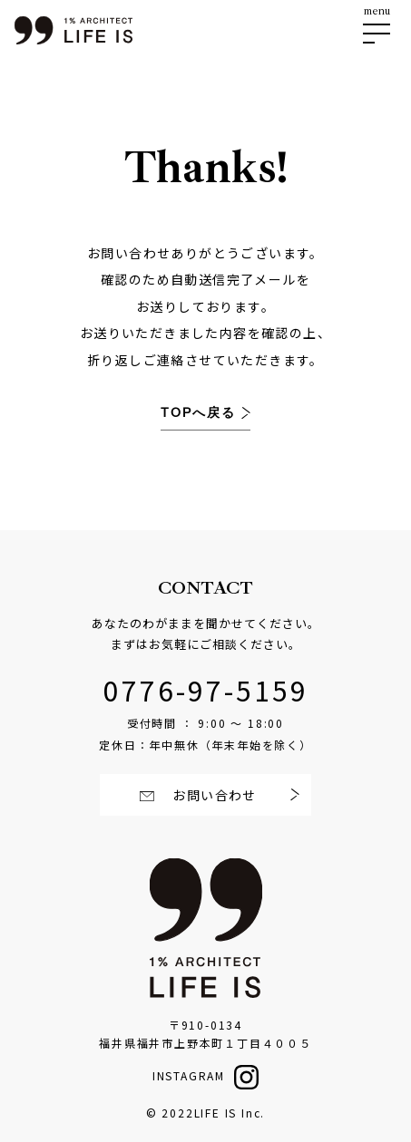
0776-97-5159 (205, 689)
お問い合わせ (213, 795)
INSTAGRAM (188, 1075)
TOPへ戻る (201, 413)
